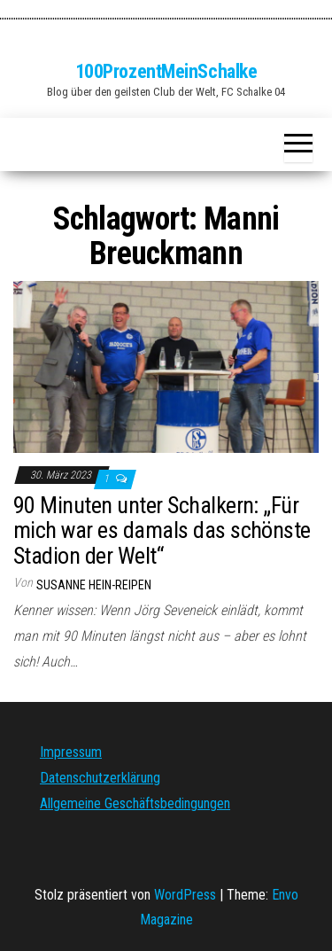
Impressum (71, 752)
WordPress (185, 894)
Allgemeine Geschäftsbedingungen (135, 803)
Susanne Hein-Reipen (93, 585)
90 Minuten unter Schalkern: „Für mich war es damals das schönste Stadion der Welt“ (162, 530)
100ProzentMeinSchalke (166, 71)
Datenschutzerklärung (100, 777)
